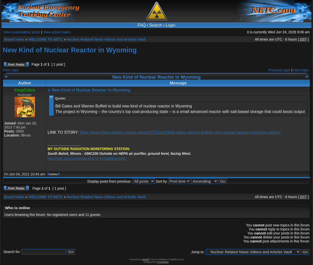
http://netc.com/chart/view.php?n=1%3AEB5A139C (86, 159)
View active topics (57, 32)
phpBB (145, 259)
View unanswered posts (21, 32)
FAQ (142, 25)
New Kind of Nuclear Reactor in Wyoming (70, 50)
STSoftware (163, 262)
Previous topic (280, 70)
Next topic (301, 70)
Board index (14, 39)
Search (155, 25)
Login (170, 25)
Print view (10, 70)
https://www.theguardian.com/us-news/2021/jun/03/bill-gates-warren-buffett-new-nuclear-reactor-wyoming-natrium (180, 132)
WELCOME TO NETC (45, 39)
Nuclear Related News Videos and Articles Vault (106, 39)
